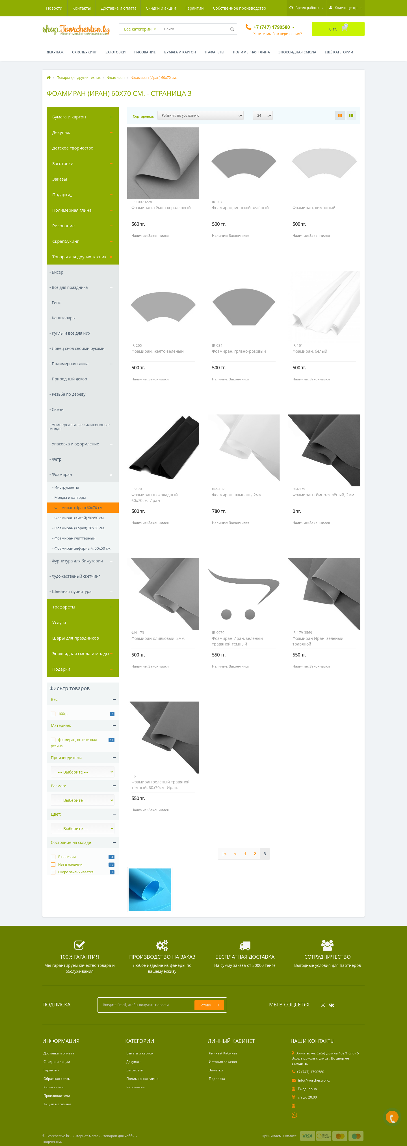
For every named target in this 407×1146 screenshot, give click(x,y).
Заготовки (115, 52)
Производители (57, 1095)
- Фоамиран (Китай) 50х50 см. (78, 517)
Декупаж (55, 52)
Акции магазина (57, 1104)
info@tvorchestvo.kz (311, 1080)
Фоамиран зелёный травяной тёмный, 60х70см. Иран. (160, 784)
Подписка (217, 1078)
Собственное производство (187, 8)
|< (224, 853)
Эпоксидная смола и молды (80, 653)
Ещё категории (339, 52)
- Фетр (55, 459)
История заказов (223, 1061)
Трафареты (214, 52)
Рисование (145, 52)
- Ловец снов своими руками (77, 348)
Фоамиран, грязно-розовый (239, 351)
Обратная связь (57, 1078)
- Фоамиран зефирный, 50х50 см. (81, 548)
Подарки (61, 669)
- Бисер (56, 272)
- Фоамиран (60, 474)
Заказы (59, 179)
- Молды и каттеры (69, 497)
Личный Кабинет (223, 1053)
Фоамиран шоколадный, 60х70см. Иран (155, 497)
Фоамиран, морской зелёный (240, 207)
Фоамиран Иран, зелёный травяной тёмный (237, 641)
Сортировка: (143, 116)
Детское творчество (72, 148)
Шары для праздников (75, 638)
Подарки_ (62, 194)
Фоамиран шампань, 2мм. (237, 494)
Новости (232, 8)
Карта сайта (54, 1087)
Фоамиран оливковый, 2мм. (158, 638)
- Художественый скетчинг (74, 576)
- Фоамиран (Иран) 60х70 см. (77, 507)
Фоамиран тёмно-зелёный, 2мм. (324, 494)
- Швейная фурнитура (70, 591)
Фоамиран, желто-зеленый (157, 351)
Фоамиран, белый (310, 351)
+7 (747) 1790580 (308, 1071)
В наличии (67, 856)
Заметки (216, 1070)
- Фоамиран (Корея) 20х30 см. (78, 527)
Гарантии (141, 8)
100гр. (63, 713)
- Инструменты (65, 487)
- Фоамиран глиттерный (74, 538)
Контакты (259, 8)
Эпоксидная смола (297, 52)
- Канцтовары (62, 317)
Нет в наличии (70, 864)
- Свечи (56, 409)
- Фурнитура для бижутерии (76, 561)
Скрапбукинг (84, 52)
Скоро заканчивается (76, 872)
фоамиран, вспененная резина (74, 742)
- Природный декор (68, 379)
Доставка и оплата (64, 8)
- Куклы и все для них (69, 333)
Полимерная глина (251, 52)
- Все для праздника (68, 287)
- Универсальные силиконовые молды (79, 426)
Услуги (59, 622)
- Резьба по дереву (67, 394)
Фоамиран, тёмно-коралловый (161, 207)
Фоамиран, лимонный (314, 207)
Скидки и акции (107, 8)
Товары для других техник (79, 256)
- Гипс (55, 302)
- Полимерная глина (68, 363)
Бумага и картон (180, 52)
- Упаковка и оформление (74, 444)
